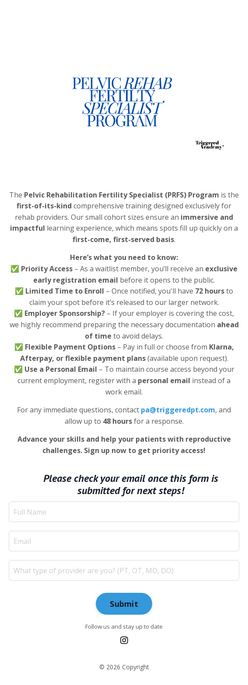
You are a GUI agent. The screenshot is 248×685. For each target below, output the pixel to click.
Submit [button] (124, 604)
